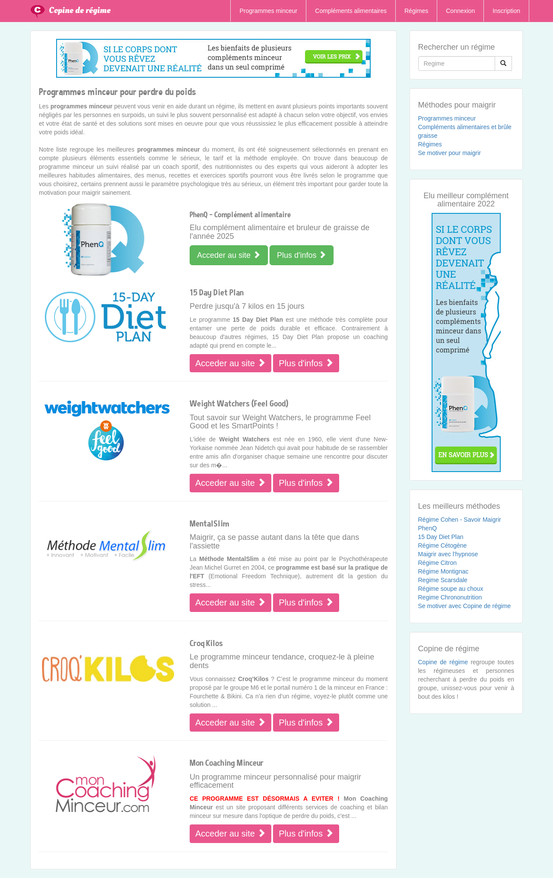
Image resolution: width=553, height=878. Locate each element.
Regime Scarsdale (442, 580)
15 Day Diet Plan (441, 536)
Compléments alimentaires (351, 10)
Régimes (416, 10)
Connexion (460, 10)
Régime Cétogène (442, 545)
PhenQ (427, 528)
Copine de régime (80, 10)
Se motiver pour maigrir (449, 152)
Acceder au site (229, 255)
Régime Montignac (443, 571)
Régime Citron (437, 562)
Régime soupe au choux (450, 588)
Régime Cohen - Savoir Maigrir (459, 519)
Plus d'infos (302, 255)
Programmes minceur (268, 10)
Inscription (506, 10)
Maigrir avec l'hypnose (448, 554)
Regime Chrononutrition (450, 597)
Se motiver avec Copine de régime (464, 605)
